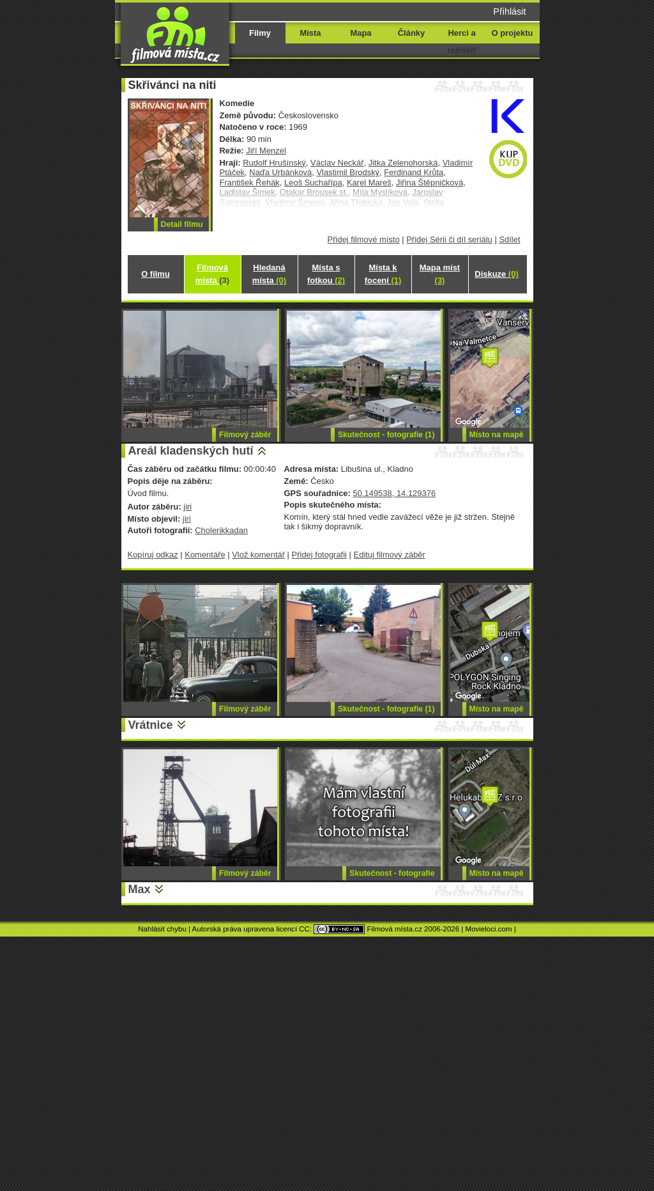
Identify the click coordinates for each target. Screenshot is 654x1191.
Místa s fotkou (326, 274)
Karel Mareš (369, 182)
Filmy (260, 33)
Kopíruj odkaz (153, 554)
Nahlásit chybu (162, 929)
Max (139, 889)
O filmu (155, 274)
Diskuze (496, 274)
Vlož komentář (258, 554)
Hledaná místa (269, 274)
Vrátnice (150, 725)
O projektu (512, 33)
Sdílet (509, 239)
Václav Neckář (337, 162)
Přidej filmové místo (364, 239)
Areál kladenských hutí (191, 450)
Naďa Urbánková (280, 172)
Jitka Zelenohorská (403, 162)
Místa (310, 33)
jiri (187, 506)
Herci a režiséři (461, 41)
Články (411, 33)
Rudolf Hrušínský (274, 162)
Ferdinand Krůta (413, 172)
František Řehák (250, 182)
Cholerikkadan (221, 530)
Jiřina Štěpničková (429, 182)
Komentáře (205, 554)
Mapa (360, 33)
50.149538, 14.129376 (394, 493)
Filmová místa (212, 274)
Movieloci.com (489, 929)
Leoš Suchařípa (313, 182)
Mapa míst (440, 274)
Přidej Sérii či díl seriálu (449, 239)
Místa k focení (383, 274)
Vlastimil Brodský (347, 172)
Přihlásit (509, 11)
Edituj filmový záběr (389, 554)
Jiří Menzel (266, 150)
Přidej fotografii (319, 554)
